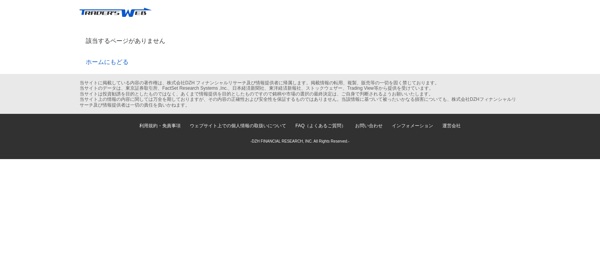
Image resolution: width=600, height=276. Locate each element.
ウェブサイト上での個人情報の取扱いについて (238, 125)
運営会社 (451, 125)
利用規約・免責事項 (160, 125)
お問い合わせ (369, 125)
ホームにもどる (107, 62)
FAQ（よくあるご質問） (320, 125)
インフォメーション (412, 125)
